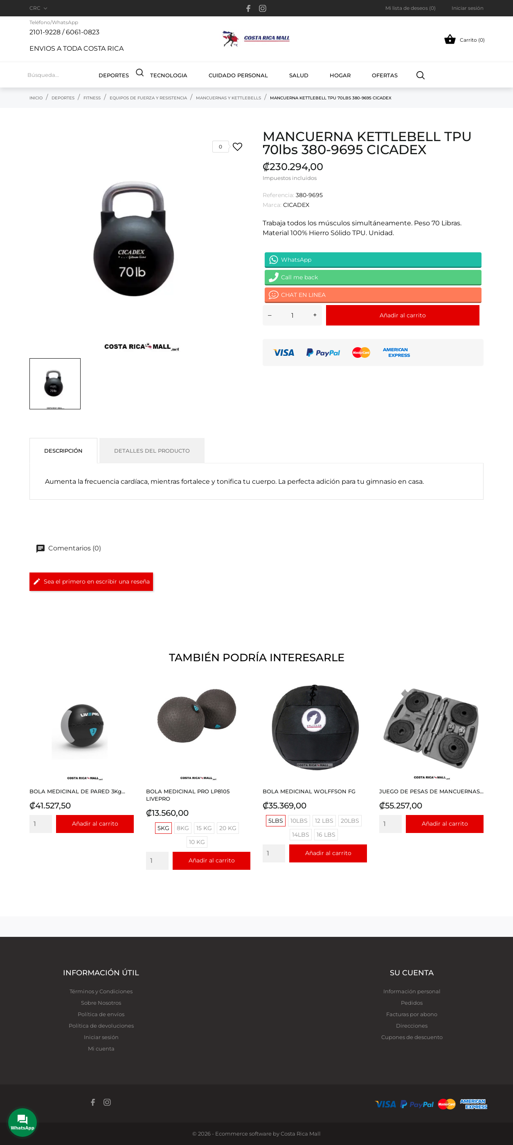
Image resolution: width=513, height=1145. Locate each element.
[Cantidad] (292, 315)
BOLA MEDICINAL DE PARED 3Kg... (77, 791)
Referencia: (278, 195)
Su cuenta (412, 972)
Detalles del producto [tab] (152, 450)
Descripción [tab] (63, 450)
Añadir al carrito (403, 315)
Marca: (272, 205)
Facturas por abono (411, 1014)
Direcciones (412, 1025)
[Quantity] (40, 824)
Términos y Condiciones (101, 991)
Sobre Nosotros (101, 1002)
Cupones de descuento (412, 1037)
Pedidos (412, 1002)
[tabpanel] (139, 241)
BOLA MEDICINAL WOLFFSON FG (309, 791)
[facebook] (248, 8)
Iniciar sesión (101, 1037)
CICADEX (296, 205)
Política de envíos (101, 1014)
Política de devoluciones (101, 1025)
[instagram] (262, 8)
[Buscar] (420, 75)
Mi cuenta (101, 1048)
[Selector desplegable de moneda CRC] (39, 8)
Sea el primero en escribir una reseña (91, 581)
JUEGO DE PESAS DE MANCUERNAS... (431, 791)
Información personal (412, 991)
